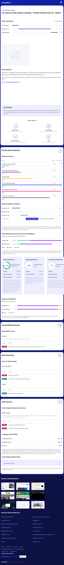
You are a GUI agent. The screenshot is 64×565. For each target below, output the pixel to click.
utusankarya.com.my (8, 10)
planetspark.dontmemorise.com (41, 516)
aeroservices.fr (36, 531)
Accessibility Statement (7, 549)
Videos (3, 546)
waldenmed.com (5, 534)
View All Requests (32, 219)
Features (8, 546)
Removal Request (19, 549)
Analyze (23, 556)
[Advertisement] (32, 39)
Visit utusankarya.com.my (11, 82)
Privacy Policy (4, 551)
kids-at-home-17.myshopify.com (9, 524)
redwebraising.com (6, 527)
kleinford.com (36, 541)
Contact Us (15, 546)
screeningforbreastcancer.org (8, 538)
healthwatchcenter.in (38, 538)
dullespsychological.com (7, 516)
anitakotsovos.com (38, 527)
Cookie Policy (13, 551)
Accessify (7, 3)
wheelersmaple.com (38, 524)
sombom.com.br (5, 520)
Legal (21, 546)
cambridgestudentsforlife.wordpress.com (43, 534)
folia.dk (3, 541)
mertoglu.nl (36, 520)
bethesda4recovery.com (7, 531)
